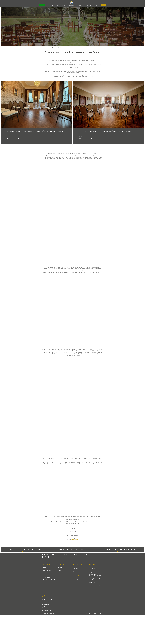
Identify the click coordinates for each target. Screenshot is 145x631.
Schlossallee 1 (76, 612)
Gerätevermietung (46, 611)
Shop (96, 5)
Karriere (44, 605)
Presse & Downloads (46, 604)
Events (63, 5)
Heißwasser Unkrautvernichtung (49, 612)
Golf (57, 5)
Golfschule (89, 5)
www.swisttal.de (72, 69)
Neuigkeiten (44, 602)
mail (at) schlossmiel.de (77, 603)
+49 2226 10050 (77, 601)
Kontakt (44, 600)
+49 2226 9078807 (93, 601)
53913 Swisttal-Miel (77, 614)
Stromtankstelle (45, 607)
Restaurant (80, 5)
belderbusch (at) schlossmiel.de (95, 603)
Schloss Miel (50, 5)
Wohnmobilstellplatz (46, 609)
